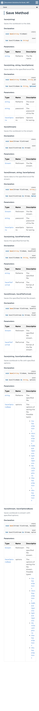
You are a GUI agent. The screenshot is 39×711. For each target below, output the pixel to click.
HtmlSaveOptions (33, 438)
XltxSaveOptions (33, 495)
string (7, 56)
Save (5, 7)
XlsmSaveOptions (33, 471)
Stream (8, 163)
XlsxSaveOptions (33, 483)
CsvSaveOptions (33, 426)
